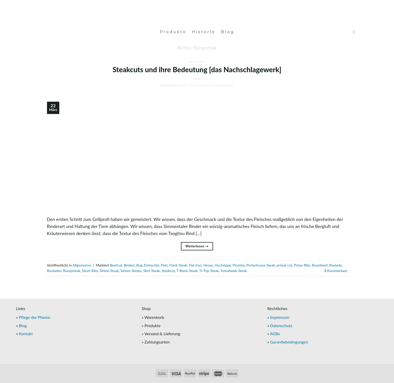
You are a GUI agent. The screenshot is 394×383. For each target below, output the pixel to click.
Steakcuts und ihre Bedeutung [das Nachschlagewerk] (197, 69)
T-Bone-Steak (187, 271)
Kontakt (26, 333)
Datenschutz (281, 325)
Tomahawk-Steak (233, 271)
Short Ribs (90, 271)
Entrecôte (151, 265)
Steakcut (168, 271)
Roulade (335, 265)
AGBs (275, 333)
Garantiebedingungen (289, 341)
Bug (139, 265)
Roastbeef (320, 265)
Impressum (279, 317)
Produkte (173, 31)
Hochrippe (223, 265)
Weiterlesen (197, 246)
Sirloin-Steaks (130, 271)
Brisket (129, 265)
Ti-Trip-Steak (209, 271)
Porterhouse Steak (261, 265)
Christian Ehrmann (222, 85)
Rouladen (54, 271)
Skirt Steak (151, 271)
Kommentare (335, 271)
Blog (227, 31)
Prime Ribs (302, 265)
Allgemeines (197, 61)
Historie (204, 31)
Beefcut (116, 265)
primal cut (284, 265)
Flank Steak (178, 265)
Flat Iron (195, 265)
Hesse (208, 265)
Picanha (239, 265)
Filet (164, 265)
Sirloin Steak (109, 271)
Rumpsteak (71, 271)
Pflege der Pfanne (34, 317)
